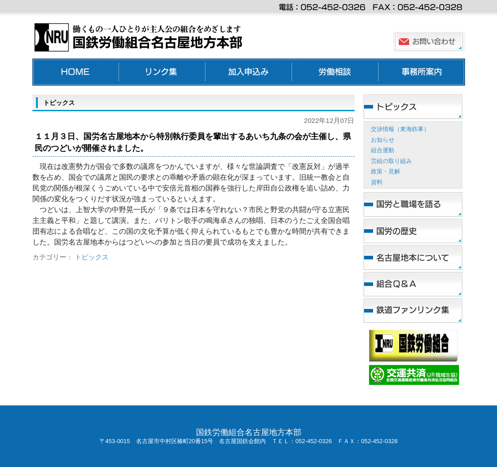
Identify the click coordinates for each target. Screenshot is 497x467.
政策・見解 (385, 171)
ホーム (75, 72)
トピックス (92, 257)
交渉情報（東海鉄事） (400, 129)
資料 (377, 182)
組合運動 (382, 150)
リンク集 (162, 72)
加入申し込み (248, 72)
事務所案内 (421, 72)
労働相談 (335, 72)
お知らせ (382, 139)
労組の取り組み (391, 161)
